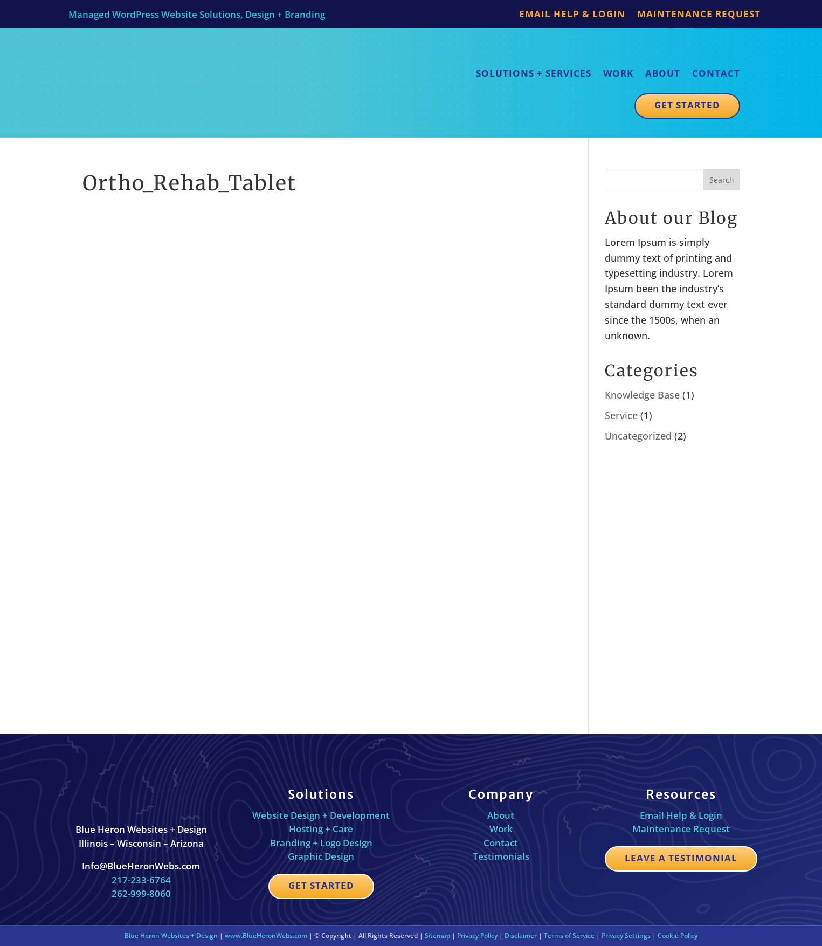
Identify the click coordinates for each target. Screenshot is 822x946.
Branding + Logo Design (321, 843)
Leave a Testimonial (681, 858)
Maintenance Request (699, 15)
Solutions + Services (533, 73)
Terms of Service (569, 935)
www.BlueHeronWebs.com (266, 935)
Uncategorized (638, 435)
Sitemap (437, 935)
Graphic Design (321, 856)
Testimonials (501, 856)
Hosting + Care (321, 828)
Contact (716, 73)
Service (621, 415)
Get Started (687, 105)
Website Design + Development (321, 815)
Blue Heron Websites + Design (171, 935)
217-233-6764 (141, 880)
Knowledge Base (642, 394)
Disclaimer (521, 935)
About (662, 73)
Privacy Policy (477, 935)
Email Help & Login (572, 15)
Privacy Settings (626, 935)
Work (618, 73)
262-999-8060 (141, 893)
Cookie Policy (677, 935)
